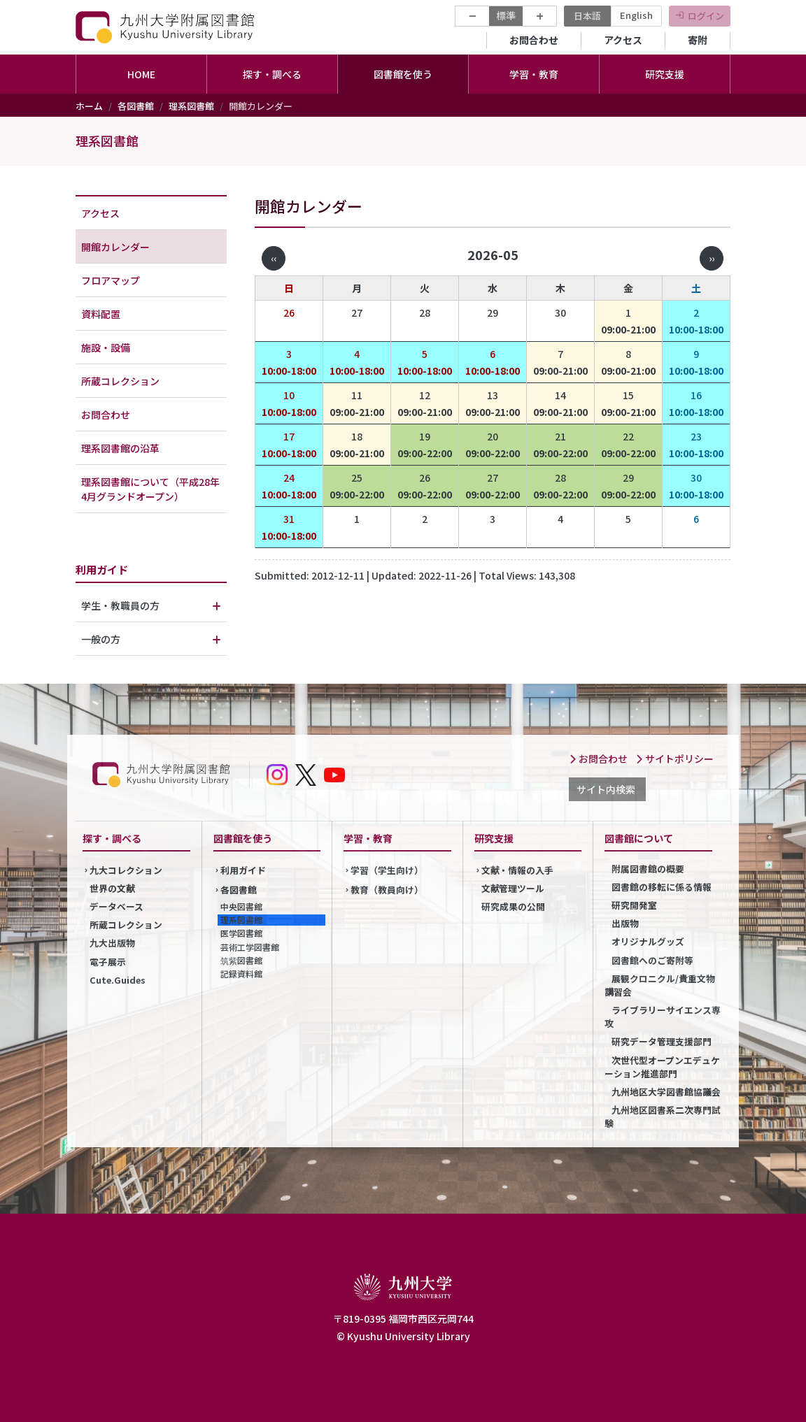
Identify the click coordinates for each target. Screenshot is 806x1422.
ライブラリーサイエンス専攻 (662, 1016)
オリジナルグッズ (647, 941)
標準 (506, 15)
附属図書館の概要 (647, 868)
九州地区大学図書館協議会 (666, 1091)
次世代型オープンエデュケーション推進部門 (662, 1067)
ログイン (706, 15)
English (636, 15)
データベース (116, 906)
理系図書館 (191, 106)
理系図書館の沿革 (120, 448)
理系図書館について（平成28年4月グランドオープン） (150, 489)
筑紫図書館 (241, 960)
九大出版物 (112, 942)
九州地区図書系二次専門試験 (662, 1116)
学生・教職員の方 (120, 605)
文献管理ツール (513, 888)
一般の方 (100, 639)
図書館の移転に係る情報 (661, 886)
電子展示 (108, 961)
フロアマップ (110, 280)
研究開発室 (634, 905)
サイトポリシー (674, 759)
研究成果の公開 (513, 906)
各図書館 (136, 106)
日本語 (587, 15)
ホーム (89, 106)
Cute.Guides (118, 979)
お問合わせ (533, 40)
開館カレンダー (115, 247)
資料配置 (100, 314)
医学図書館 (241, 933)
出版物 (625, 923)
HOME (141, 74)
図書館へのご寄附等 (652, 960)
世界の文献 (112, 888)
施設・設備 (105, 347)
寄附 (697, 40)
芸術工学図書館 (249, 947)
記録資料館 (241, 973)
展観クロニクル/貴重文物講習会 (659, 985)
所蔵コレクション (120, 381)
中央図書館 (241, 906)
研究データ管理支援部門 (661, 1041)
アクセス (623, 40)
